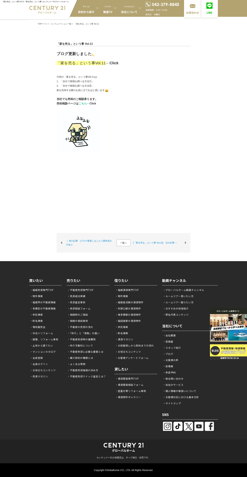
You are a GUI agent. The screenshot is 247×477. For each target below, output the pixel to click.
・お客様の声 (170, 360)
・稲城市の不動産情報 (43, 302)
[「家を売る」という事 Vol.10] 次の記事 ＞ (155, 242)
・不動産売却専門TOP (80, 290)
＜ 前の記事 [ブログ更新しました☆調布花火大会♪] (89, 243)
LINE (209, 12)
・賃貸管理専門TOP (127, 378)
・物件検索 (36, 296)
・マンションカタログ (43, 351)
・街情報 (168, 366)
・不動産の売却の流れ (80, 327)
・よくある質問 (76, 364)
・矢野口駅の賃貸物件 (128, 308)
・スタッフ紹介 (172, 347)
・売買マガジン (39, 376)
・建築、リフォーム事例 (44, 339)
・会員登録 (36, 358)
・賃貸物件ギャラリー (128, 397)
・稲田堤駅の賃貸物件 (128, 321)
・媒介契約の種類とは (80, 358)
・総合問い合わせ (173, 378)
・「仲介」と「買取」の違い (83, 333)
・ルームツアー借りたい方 (178, 302)
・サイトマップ (172, 403)
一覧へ (123, 243)
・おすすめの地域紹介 (176, 308)
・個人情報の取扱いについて (179, 391)
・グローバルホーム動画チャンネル (183, 290)
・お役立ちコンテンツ (43, 370)
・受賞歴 (168, 341)
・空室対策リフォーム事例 (130, 391)
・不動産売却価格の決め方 (82, 370)
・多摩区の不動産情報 (43, 308)
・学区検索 (36, 314)
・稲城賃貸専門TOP (127, 290)
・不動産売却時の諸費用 (81, 339)
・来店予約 (169, 372)
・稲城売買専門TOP (42, 290)
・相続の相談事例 (77, 321)
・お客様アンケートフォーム (132, 358)
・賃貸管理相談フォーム (129, 384)
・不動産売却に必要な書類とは (85, 351)
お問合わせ (192, 12)
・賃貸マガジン (124, 339)
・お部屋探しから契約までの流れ (134, 345)
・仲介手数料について (80, 345)
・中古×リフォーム (41, 333)
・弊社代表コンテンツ (176, 314)
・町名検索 (36, 321)
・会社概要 (169, 335)
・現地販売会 (37, 327)
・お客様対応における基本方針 (181, 397)
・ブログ (168, 354)
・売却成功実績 (76, 296)
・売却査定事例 (76, 302)
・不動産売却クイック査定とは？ (86, 376)
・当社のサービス (173, 384)
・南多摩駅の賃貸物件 (128, 314)
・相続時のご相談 (77, 314)
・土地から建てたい (41, 345)
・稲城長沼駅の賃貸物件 (129, 302)
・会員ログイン (39, 364)
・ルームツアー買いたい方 (178, 296)
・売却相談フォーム (79, 308)
